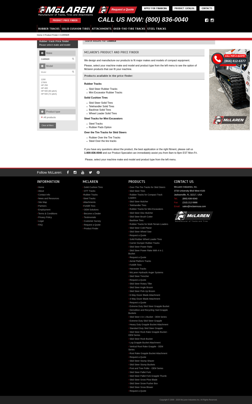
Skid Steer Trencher (139, 276)
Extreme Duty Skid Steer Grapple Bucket (149, 306)
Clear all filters (48, 125)
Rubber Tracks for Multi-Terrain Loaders (149, 224)
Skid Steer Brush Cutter (141, 216)
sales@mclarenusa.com (194, 206)
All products (48, 117)
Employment (44, 209)
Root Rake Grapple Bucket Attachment (148, 353)
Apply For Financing (155, 8)
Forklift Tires (89, 206)
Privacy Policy (45, 217)
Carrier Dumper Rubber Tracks (145, 243)
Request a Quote (122, 9)
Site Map (42, 202)
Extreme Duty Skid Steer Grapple (146, 321)
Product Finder (51, 35)
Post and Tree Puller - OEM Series (146, 368)
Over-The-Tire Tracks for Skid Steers (147, 187)
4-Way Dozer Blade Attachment (145, 299)
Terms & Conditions (47, 213)
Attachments (101, 28)
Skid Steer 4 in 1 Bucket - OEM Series (148, 317)
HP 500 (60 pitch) (49, 91)
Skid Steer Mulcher (139, 201)
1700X (44, 82)
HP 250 (44, 85)
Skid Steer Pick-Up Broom (142, 291)
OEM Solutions (91, 209)
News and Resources (48, 198)
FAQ (40, 225)
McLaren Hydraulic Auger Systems (146, 272)
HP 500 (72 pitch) (49, 94)
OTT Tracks (89, 191)
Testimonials (90, 217)
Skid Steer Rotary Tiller (141, 283)
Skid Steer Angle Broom (141, 287)
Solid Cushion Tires (76, 28)
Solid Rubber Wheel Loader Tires (146, 239)
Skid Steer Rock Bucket (141, 339)
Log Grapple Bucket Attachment (145, 342)
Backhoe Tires (137, 220)
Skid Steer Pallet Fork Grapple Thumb (148, 376)
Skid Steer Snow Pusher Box (144, 383)
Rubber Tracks (49, 28)
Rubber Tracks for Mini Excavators (146, 209)
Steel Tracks (156, 28)
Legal (41, 221)
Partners (42, 206)
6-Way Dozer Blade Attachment (145, 295)
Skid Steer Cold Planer (141, 228)
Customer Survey (92, 221)
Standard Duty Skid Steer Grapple (146, 328)
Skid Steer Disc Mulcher (141, 213)
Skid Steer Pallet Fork (140, 372)
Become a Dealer (92, 213)
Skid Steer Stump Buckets (142, 364)
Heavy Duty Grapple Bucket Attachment (149, 324)
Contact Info (44, 194)
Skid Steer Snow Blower (141, 387)
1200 (43, 79)
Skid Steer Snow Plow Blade (143, 379)
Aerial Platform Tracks (140, 261)
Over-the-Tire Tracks (129, 28)
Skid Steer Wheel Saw (140, 231)
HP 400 (44, 88)
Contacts (207, 8)
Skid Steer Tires (137, 191)
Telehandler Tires (138, 205)
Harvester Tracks (138, 268)
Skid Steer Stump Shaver (142, 361)
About (41, 191)
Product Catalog (184, 8)
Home (39, 35)
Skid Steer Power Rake (141, 246)
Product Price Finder (65, 20)
